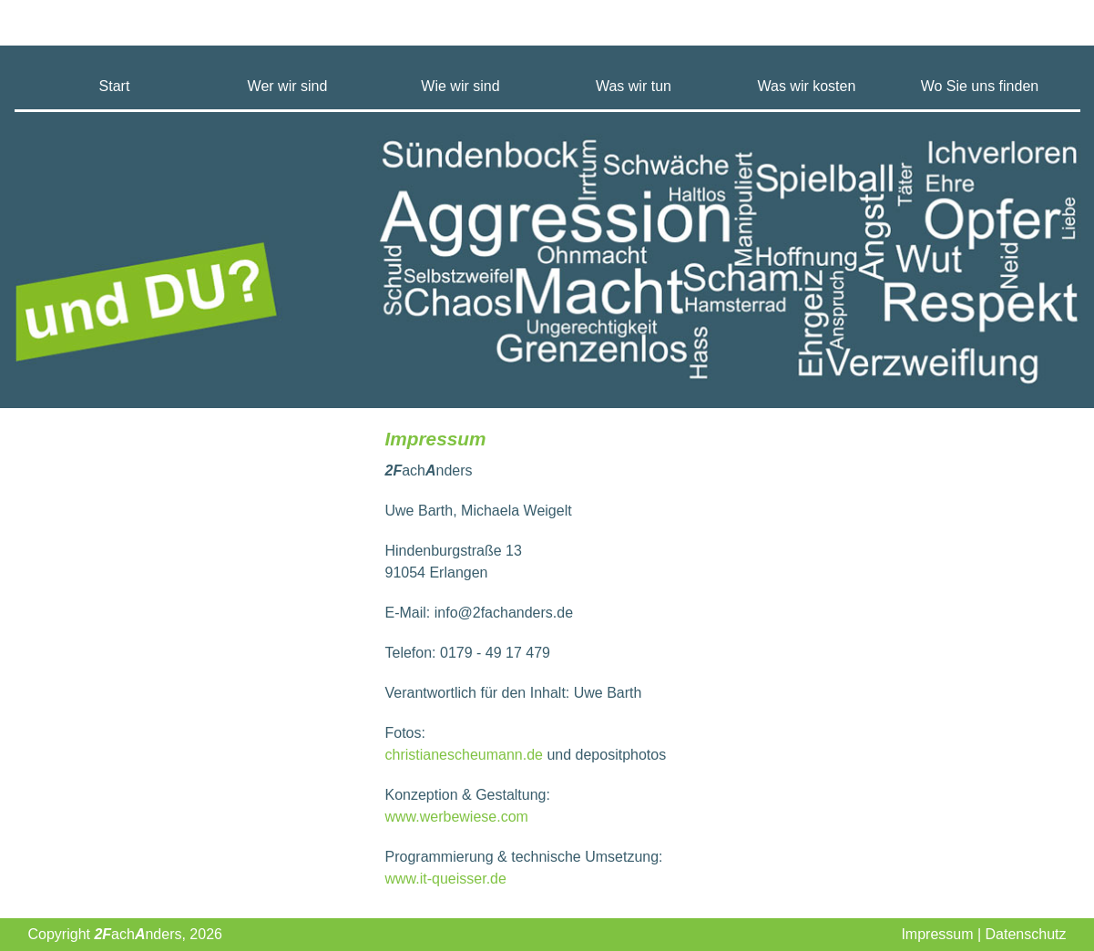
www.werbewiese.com (456, 816)
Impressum (937, 934)
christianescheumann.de (464, 754)
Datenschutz (1026, 934)
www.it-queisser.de (445, 878)
